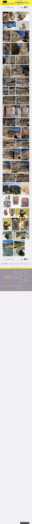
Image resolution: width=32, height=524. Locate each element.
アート (15, 267)
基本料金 (21, 275)
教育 (18, 267)
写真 (20, 267)
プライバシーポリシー (26, 288)
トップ (12, 267)
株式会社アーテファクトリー (26, 274)
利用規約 (21, 288)
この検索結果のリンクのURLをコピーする (9, 263)
